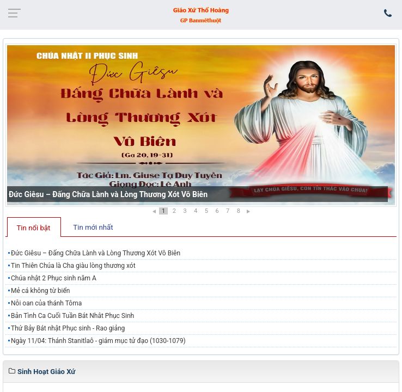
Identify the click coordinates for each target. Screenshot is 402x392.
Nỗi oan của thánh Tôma (46, 303)
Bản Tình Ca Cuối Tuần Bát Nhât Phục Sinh (72, 316)
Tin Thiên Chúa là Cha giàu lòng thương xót (73, 266)
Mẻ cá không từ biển (40, 291)
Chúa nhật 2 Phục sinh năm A (53, 278)
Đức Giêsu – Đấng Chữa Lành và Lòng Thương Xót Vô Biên (108, 194)
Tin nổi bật (34, 228)
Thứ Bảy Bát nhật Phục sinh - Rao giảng (68, 328)
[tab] (34, 227)
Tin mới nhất (93, 227)
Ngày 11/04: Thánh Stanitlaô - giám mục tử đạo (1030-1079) (98, 341)
